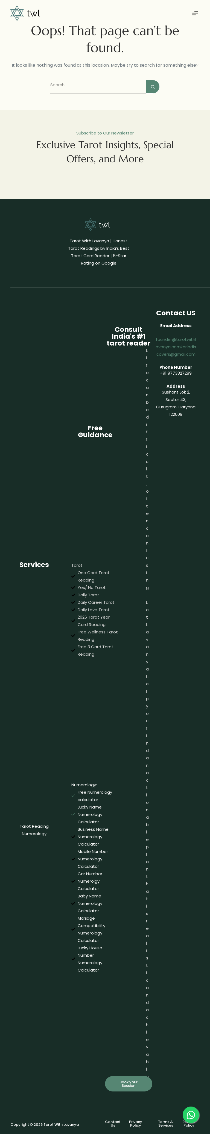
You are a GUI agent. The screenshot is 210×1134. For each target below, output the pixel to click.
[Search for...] (98, 87)
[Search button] (153, 87)
